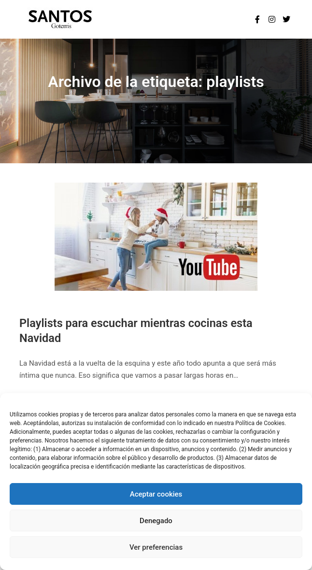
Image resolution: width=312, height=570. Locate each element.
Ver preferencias (156, 547)
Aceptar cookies (156, 494)
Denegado (156, 520)
